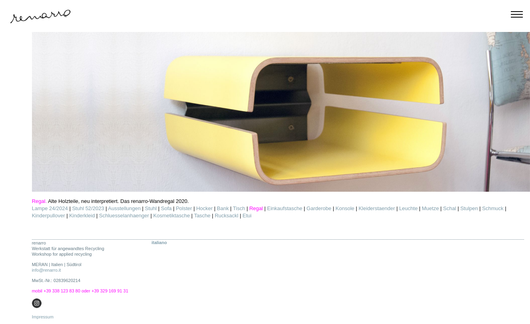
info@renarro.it (46, 270)
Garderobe (319, 208)
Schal (449, 208)
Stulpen (469, 208)
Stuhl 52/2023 (88, 208)
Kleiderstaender (376, 208)
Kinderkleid (82, 216)
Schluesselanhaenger (124, 216)
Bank (223, 208)
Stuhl (151, 208)
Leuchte (408, 208)
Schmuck (492, 208)
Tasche (202, 216)
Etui (247, 216)
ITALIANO (159, 242)
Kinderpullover (48, 216)
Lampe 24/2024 (50, 208)
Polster (184, 208)
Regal (256, 208)
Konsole (345, 208)
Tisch (239, 208)
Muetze (430, 208)
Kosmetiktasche (171, 216)
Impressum (42, 316)
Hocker (204, 208)
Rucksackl (226, 216)
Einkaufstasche (284, 208)
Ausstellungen (124, 208)
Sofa (166, 208)
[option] (281, 112)
